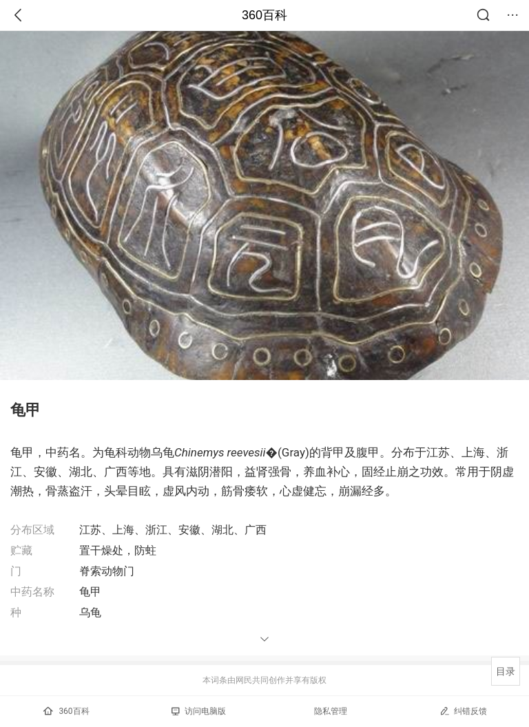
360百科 (264, 15)
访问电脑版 (199, 711)
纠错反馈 (463, 711)
